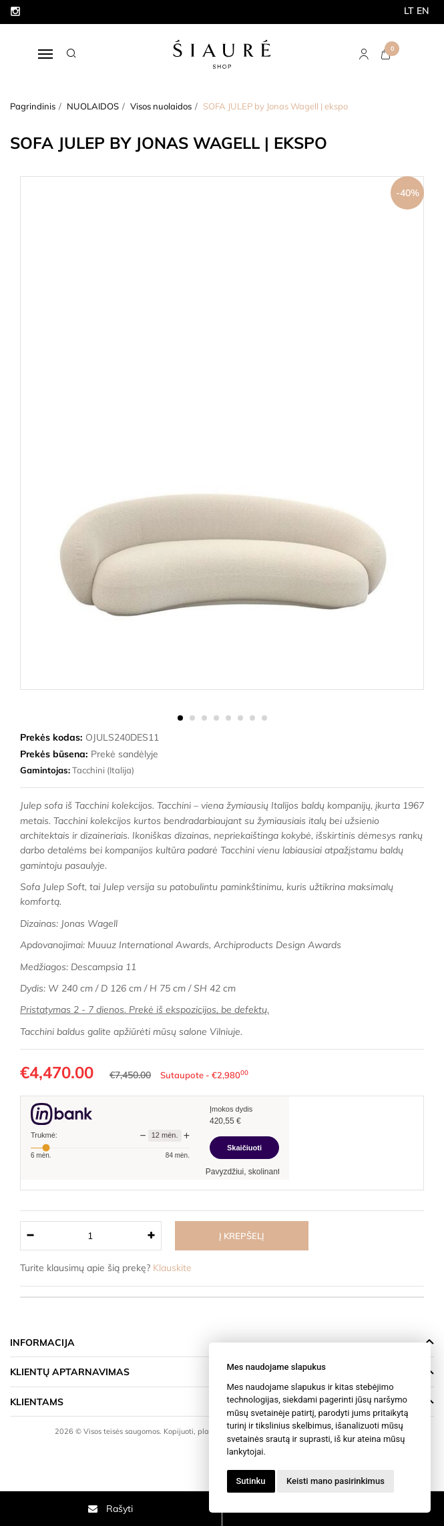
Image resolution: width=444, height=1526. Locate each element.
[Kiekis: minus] (29, 1235)
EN (423, 11)
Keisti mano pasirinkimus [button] (335, 1481)
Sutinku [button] (251, 1481)
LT (409, 11)
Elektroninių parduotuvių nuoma (193, 1450)
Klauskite (172, 1268)
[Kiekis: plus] (152, 1235)
